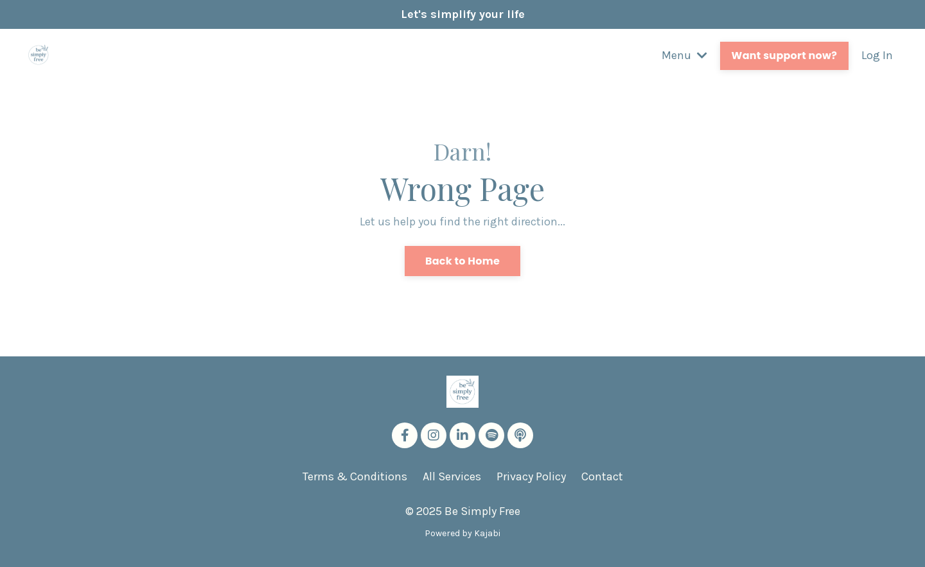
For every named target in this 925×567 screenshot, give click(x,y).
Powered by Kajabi (462, 533)
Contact (602, 476)
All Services (452, 476)
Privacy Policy (531, 476)
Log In (877, 55)
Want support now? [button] (784, 55)
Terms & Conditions (355, 476)
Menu (684, 55)
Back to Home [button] (462, 261)
